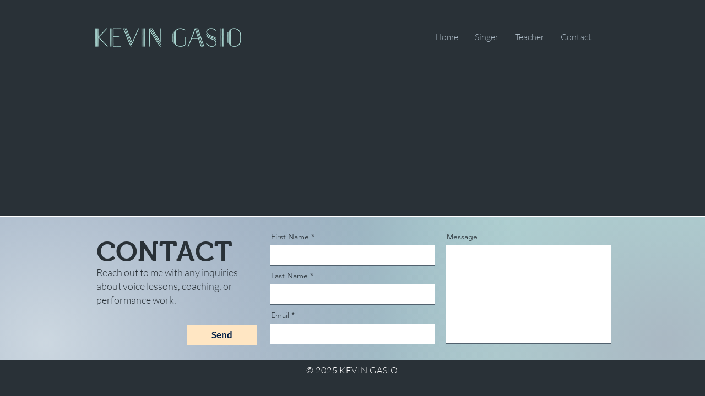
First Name (290, 236)
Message (462, 236)
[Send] (222, 335)
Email (280, 315)
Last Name (289, 275)
